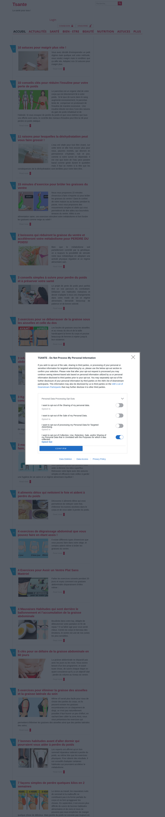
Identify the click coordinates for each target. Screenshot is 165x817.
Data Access (82, 459)
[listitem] (82, 398)
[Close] (134, 358)
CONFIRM (61, 448)
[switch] (119, 405)
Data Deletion (65, 459)
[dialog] (82, 408)
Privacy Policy (99, 459)
